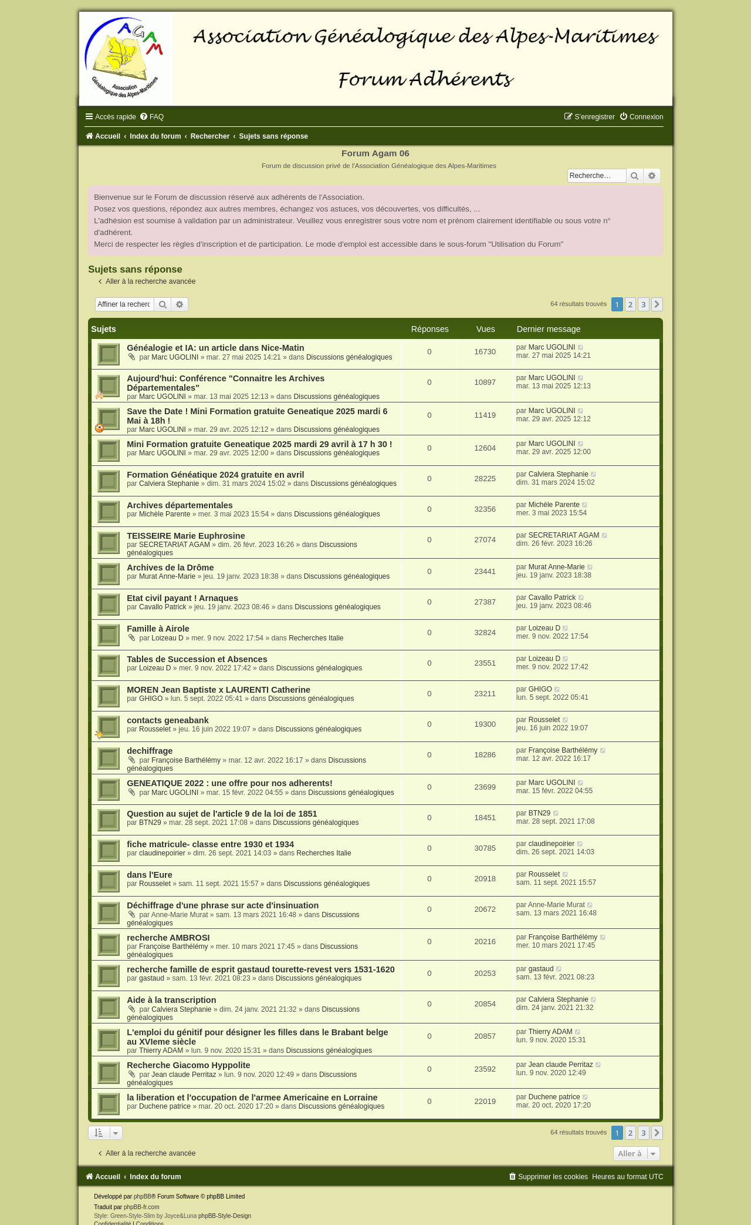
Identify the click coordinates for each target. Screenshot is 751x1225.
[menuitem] (151, 117)
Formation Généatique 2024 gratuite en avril (216, 474)
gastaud (151, 978)
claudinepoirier (162, 853)
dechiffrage (149, 751)
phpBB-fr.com (142, 1207)
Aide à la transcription (171, 1000)
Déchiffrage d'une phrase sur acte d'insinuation (223, 905)
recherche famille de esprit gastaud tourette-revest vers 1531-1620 (261, 969)
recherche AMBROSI (168, 937)
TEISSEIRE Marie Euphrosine (186, 536)
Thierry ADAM (161, 1050)
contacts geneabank (168, 720)
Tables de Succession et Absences (197, 659)
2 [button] (630, 304)
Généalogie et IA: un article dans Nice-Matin (215, 348)
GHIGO (151, 698)
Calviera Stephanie (169, 483)
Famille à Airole (158, 628)
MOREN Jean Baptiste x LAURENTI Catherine (218, 689)
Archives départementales (180, 505)
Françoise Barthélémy (186, 760)
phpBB (142, 1196)
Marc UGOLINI (174, 357)
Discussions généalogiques (349, 357)
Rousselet (155, 729)
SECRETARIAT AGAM (174, 545)
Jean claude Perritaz (183, 1074)
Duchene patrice (165, 1106)
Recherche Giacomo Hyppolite (189, 1065)
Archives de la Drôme (170, 567)
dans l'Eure (149, 875)
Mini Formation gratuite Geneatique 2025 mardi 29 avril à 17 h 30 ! (260, 444)
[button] (657, 304)
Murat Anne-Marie (167, 576)
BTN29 (150, 822)
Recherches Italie (316, 638)
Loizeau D (167, 638)
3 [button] (643, 304)
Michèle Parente (164, 514)
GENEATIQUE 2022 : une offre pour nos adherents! (230, 783)
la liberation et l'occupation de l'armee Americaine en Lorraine (252, 1097)
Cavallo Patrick (163, 607)
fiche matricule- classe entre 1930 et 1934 (210, 844)
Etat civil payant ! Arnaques (182, 598)
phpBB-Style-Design (224, 1216)
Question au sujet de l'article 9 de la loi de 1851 (222, 813)
